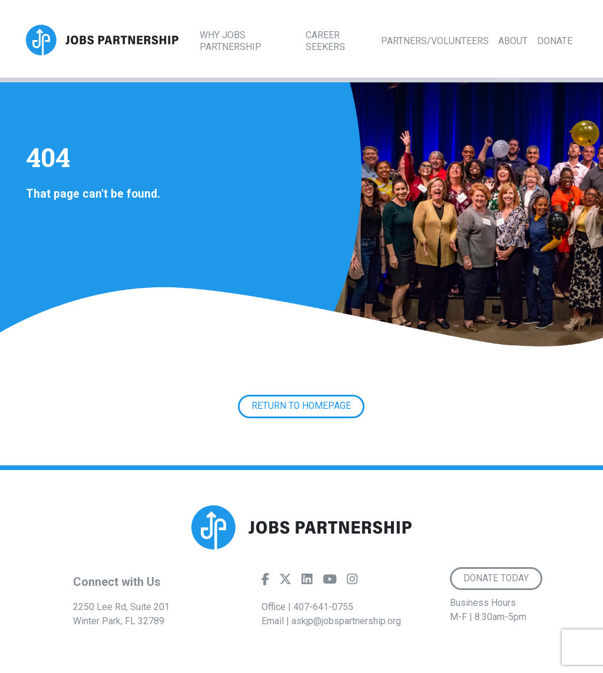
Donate (554, 40)
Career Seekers (325, 40)
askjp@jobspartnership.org (346, 621)
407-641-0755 (323, 606)
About (513, 40)
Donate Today (496, 578)
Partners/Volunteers (435, 40)
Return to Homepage (301, 406)
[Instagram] (352, 582)
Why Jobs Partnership (230, 40)
